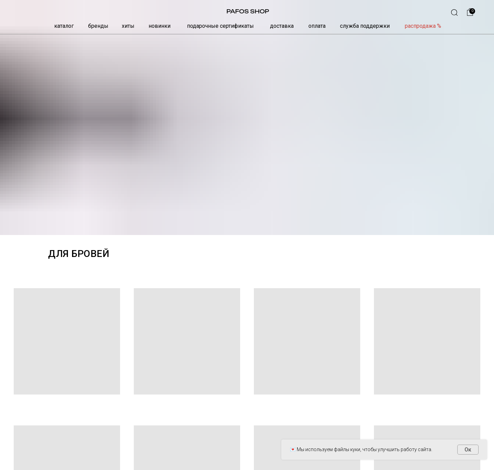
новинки (159, 26)
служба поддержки (365, 26)
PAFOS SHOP (247, 11)
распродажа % (423, 26)
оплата (317, 26)
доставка (282, 26)
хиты (128, 26)
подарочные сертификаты (220, 26)
